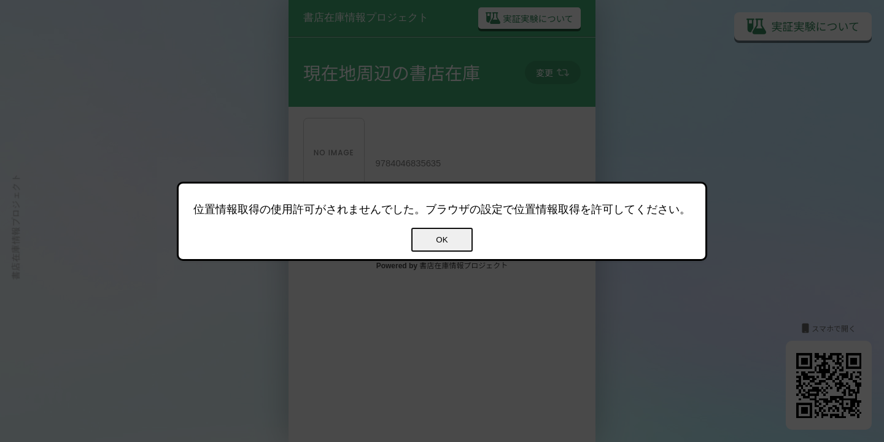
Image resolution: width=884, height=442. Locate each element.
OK (442, 239)
